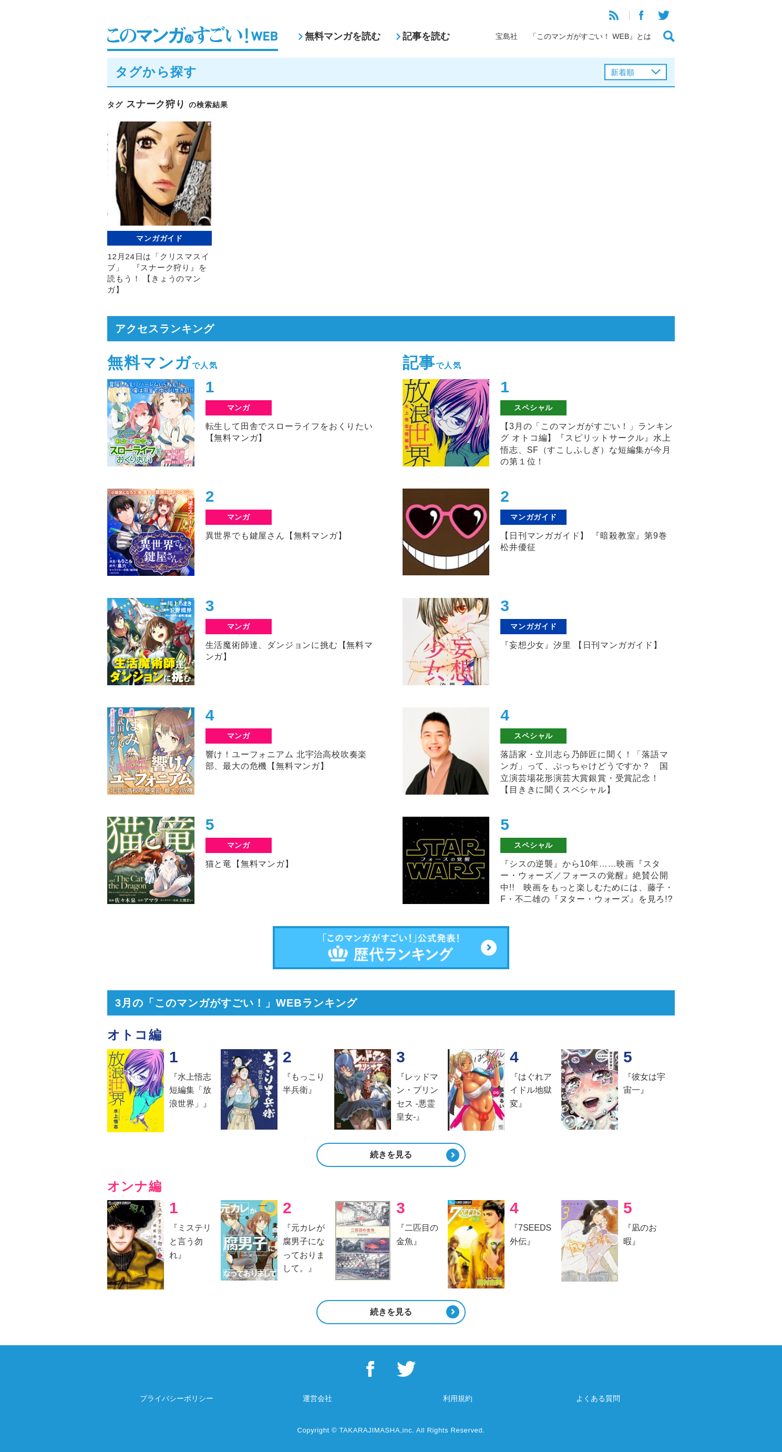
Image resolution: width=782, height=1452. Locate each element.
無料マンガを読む (342, 36)
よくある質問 (598, 1398)
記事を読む (426, 36)
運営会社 (317, 1398)
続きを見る (391, 1154)
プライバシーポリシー (176, 1398)
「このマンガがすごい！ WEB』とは (590, 36)
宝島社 (507, 36)
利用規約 (457, 1398)
